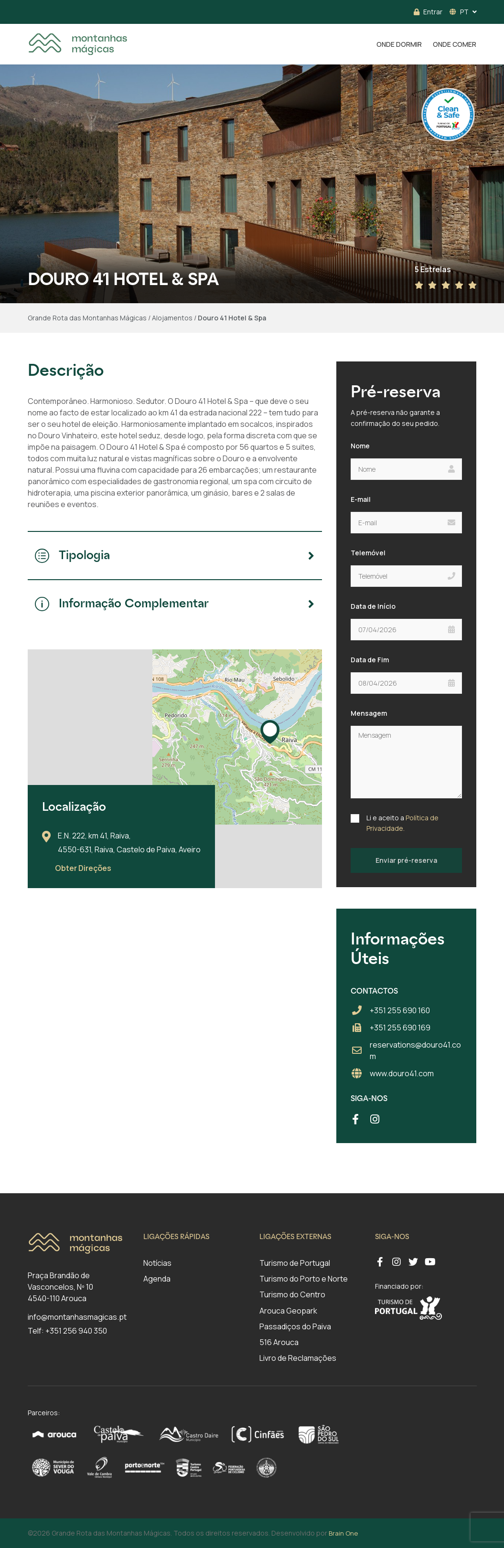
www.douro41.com (402, 1073)
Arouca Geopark (288, 1310)
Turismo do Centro (292, 1294)
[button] (270, 732)
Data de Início (373, 606)
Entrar (428, 11)
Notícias (157, 1263)
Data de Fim (370, 659)
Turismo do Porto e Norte (303, 1278)
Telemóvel (368, 552)
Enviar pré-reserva (406, 860)
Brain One (343, 1533)
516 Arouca (279, 1342)
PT (459, 11)
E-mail (361, 499)
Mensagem (369, 713)
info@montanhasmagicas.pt (77, 1317)
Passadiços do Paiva (295, 1326)
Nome (360, 445)
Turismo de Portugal (294, 1263)
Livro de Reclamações (297, 1358)
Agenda (157, 1278)
